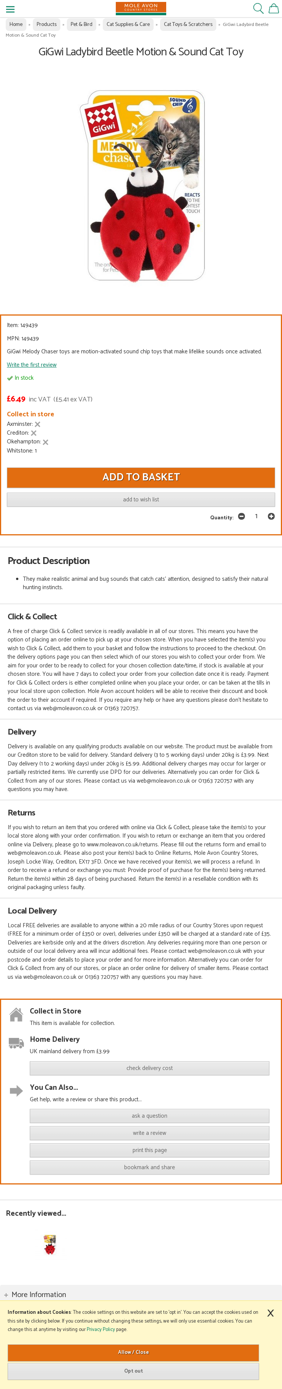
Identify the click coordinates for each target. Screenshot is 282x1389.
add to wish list (141, 499)
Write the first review (32, 365)
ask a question (149, 1116)
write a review (149, 1133)
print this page (150, 1150)
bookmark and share (149, 1167)
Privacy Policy (101, 1330)
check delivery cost (149, 1068)
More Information (38, 1295)
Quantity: (221, 518)
